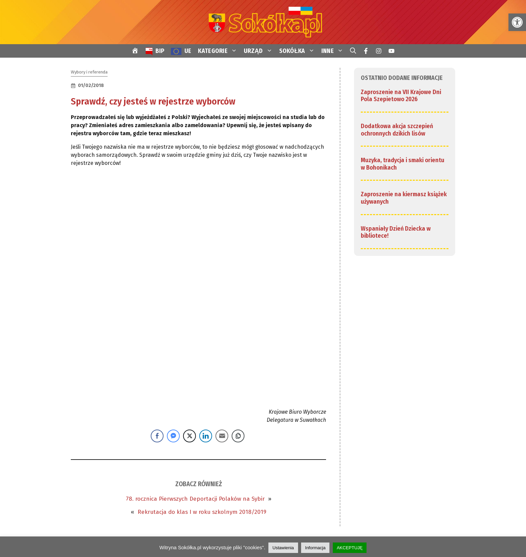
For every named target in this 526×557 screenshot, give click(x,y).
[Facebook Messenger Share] (173, 436)
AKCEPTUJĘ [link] (350, 547)
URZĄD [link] (260, 51)
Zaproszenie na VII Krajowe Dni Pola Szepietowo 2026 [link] (401, 95)
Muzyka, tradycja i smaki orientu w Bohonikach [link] (402, 163)
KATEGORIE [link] (219, 51)
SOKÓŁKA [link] (298, 51)
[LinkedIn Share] (205, 436)
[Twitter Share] (189, 436)
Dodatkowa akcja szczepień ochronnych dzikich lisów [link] (397, 129)
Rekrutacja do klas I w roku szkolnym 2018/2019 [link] (202, 512)
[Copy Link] (238, 436)
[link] (517, 22)
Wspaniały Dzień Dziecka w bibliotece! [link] (396, 232)
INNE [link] (334, 51)
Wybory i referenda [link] (89, 72)
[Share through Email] (221, 436)
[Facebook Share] (157, 436)
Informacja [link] (315, 547)
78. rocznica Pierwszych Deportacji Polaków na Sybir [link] (195, 498)
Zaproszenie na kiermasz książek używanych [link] (404, 197)
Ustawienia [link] (283, 547)
